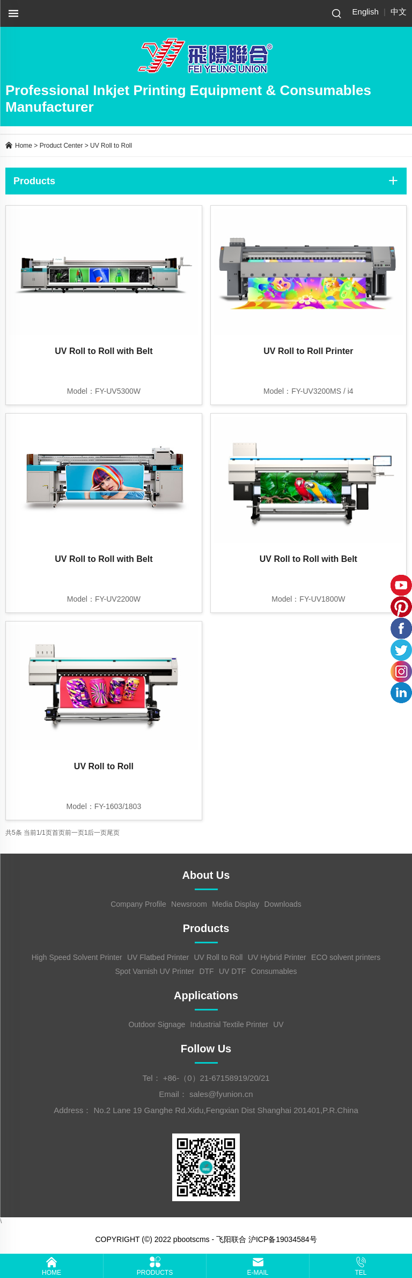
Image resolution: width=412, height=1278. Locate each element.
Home (23, 145)
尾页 (113, 832)
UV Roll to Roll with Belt (103, 351)
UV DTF (232, 971)
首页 (58, 832)
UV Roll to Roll (111, 145)
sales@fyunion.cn (221, 1094)
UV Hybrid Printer (277, 957)
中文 (399, 11)
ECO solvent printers (345, 957)
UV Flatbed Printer (158, 957)
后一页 (97, 832)
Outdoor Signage (156, 1024)
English (365, 11)
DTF (206, 971)
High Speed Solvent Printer (77, 957)
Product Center (61, 145)
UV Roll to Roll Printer (308, 351)
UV (278, 1024)
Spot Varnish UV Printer (154, 971)
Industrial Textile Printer (229, 1024)
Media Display (235, 904)
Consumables (274, 971)
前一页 (74, 832)
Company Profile (138, 904)
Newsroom (189, 904)
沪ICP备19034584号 (282, 1239)
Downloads (282, 904)
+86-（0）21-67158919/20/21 (216, 1077)
